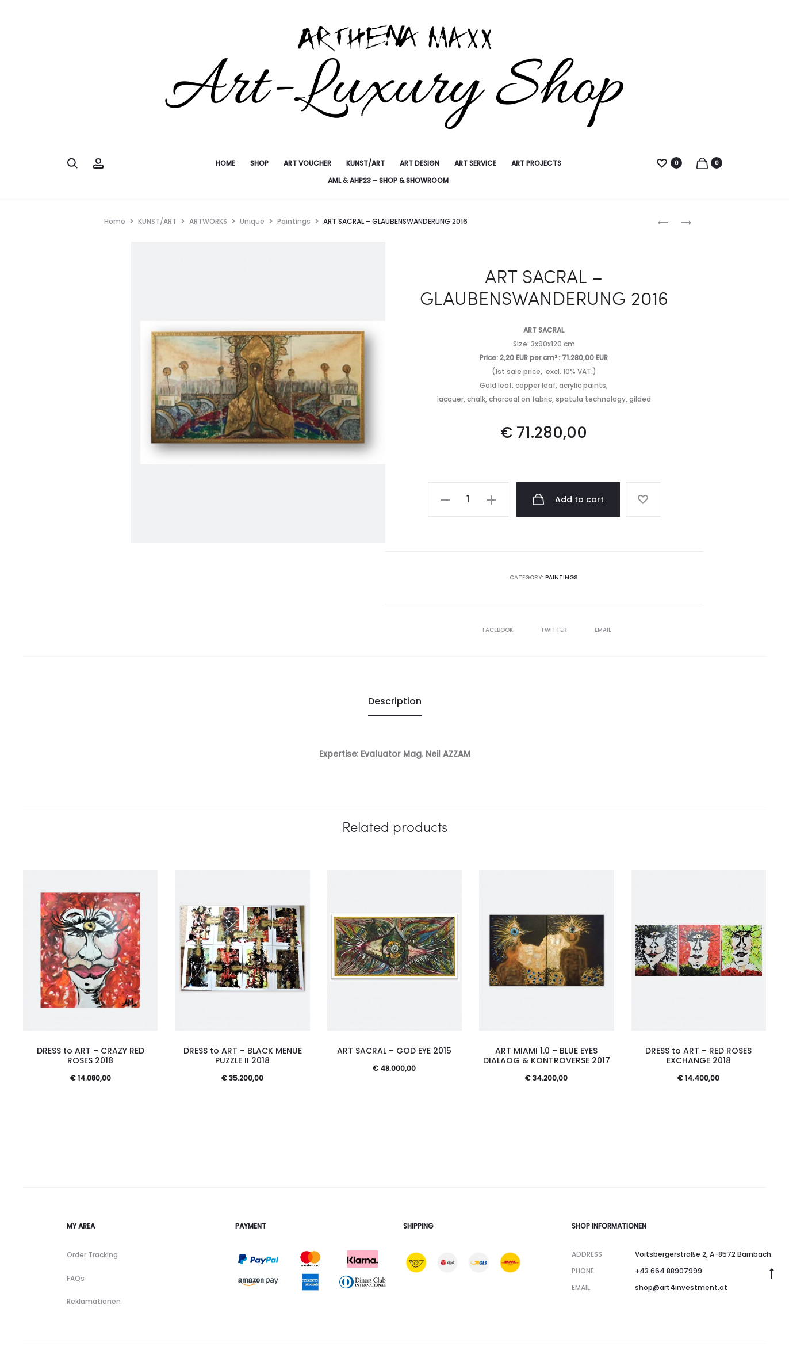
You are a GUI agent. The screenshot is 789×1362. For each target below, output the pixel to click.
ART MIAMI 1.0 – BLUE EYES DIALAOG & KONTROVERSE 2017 (546, 1055)
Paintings (294, 221)
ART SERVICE (475, 163)
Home (114, 221)
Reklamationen (94, 1301)
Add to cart (567, 499)
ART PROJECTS (536, 163)
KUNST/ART (365, 163)
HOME (225, 163)
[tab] (395, 701)
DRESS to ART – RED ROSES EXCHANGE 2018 (698, 1055)
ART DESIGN (419, 163)
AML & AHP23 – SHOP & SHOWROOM (388, 180)
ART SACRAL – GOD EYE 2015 (394, 1050)
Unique (252, 221)
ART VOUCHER (307, 163)
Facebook (498, 629)
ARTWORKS (208, 221)
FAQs (76, 1278)
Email (603, 629)
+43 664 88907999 (668, 1271)
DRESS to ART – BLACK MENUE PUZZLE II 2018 (242, 1055)
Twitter (555, 629)
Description (395, 701)
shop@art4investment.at (681, 1287)
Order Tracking (92, 1255)
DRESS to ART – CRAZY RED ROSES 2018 (90, 1055)
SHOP (259, 163)
